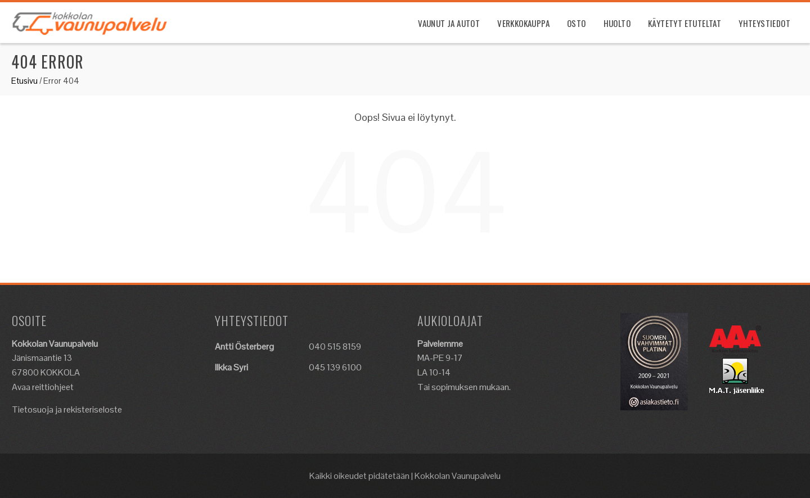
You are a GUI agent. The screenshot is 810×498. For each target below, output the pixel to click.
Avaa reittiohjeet (43, 387)
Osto (576, 23)
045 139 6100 (335, 367)
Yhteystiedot (764, 23)
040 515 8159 (335, 346)
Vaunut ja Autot (449, 23)
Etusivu (24, 80)
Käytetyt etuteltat (684, 23)
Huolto (617, 23)
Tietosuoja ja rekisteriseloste (67, 409)
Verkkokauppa (523, 23)
